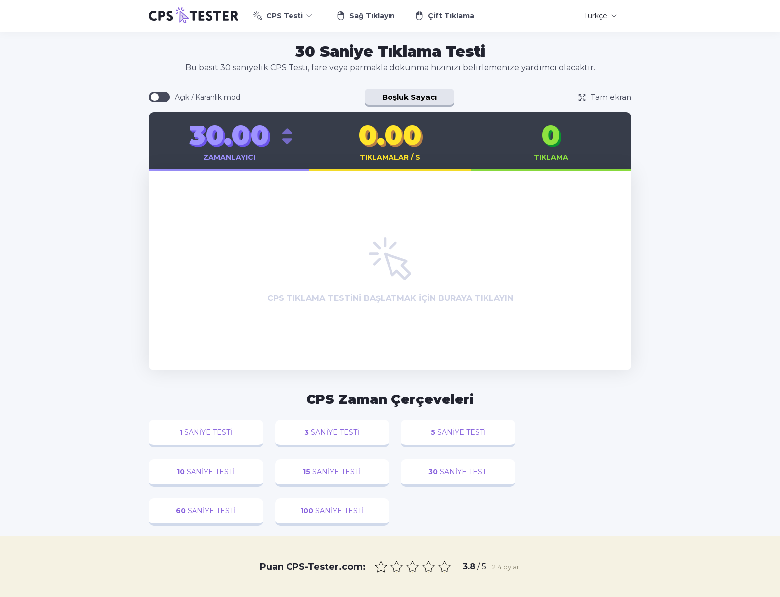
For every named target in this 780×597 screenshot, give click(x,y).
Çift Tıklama (444, 15)
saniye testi (204, 432)
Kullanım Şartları (513, 589)
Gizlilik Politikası (452, 589)
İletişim (405, 589)
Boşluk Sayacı (409, 96)
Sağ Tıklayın (365, 15)
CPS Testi (282, 15)
